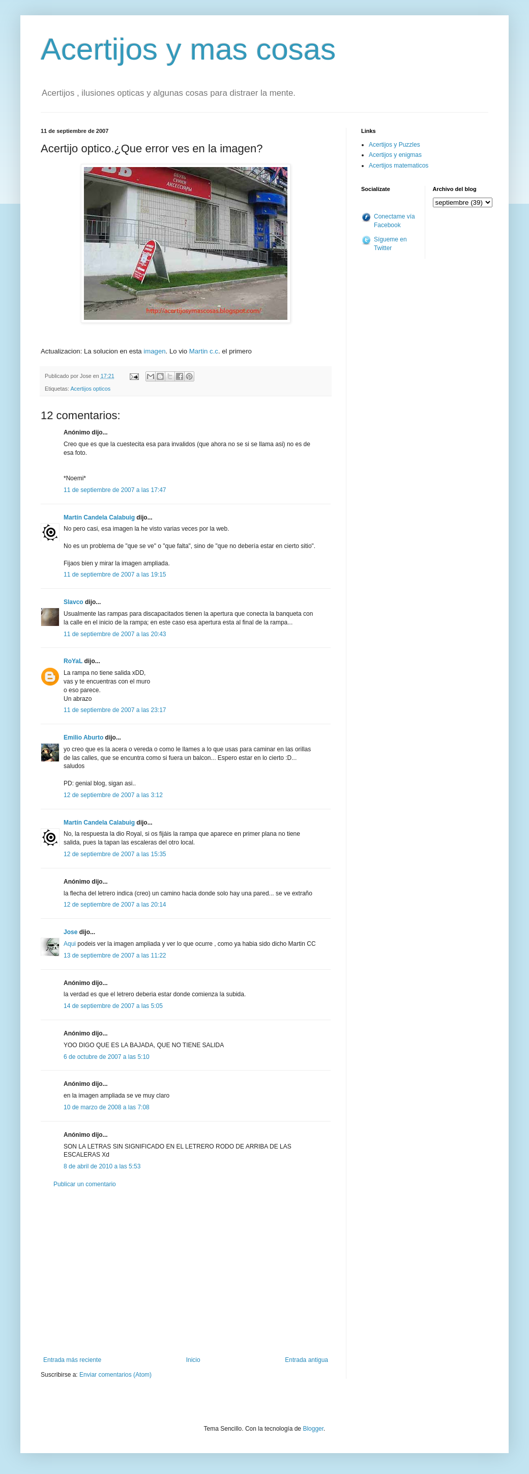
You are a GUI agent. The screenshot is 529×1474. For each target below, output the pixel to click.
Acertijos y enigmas (395, 154)
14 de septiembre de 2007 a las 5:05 (113, 1005)
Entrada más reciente (72, 1359)
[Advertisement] (185, 1272)
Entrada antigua (306, 1359)
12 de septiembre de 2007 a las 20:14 (115, 904)
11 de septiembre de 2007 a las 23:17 (115, 710)
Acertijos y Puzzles (394, 144)
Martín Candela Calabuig (99, 517)
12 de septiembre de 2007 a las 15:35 (115, 854)
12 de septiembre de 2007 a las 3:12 (113, 795)
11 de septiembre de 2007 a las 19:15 (115, 574)
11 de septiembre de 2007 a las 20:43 (115, 634)
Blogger (313, 1428)
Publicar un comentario (84, 1184)
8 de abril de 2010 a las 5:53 (102, 1166)
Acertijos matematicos (398, 165)
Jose (70, 932)
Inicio (193, 1359)
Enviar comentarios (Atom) (115, 1374)
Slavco (73, 602)
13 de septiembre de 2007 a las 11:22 (115, 955)
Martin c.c (203, 351)
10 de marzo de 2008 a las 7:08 (107, 1107)
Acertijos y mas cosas (188, 49)
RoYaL (73, 661)
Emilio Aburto (83, 737)
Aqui (70, 943)
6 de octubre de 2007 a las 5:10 (107, 1056)
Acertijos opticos (90, 389)
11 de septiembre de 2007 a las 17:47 (115, 490)
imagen (154, 351)
